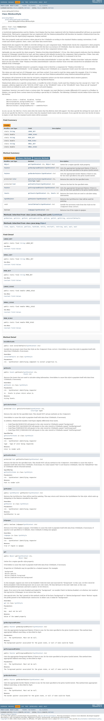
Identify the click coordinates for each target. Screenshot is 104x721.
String (12, 131)
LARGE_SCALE (32, 134)
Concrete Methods (41, 158)
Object (6, 164)
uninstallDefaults (73, 218)
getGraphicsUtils (35, 218)
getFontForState (34, 184)
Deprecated (33, 2)
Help (45, 2)
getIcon (46, 218)
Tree (26, 2)
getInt (53, 218)
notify (43, 227)
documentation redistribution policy (89, 719)
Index (41, 2)
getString (61, 218)
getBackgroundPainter (36, 168)
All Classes (43, 5)
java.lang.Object (8, 18)
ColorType (31, 181)
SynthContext (36, 164)
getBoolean (8, 218)
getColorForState (34, 179)
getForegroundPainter (36, 187)
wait (65, 227)
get (29, 164)
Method (27, 8)
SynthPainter (9, 199)
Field (15, 8)
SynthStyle (13, 29)
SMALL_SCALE (32, 147)
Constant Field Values (12, 249)
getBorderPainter (34, 173)
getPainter (32, 199)
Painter (7, 168)
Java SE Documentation (48, 716)
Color (14, 179)
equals (12, 227)
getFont (25, 218)
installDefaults (34, 204)
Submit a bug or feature (8, 714)
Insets (6, 193)
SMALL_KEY (31, 144)
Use (22, 2)
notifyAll (50, 227)
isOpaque (31, 210)
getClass (27, 227)
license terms (64, 719)
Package (11, 2)
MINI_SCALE (32, 140)
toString (59, 227)
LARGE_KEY (31, 131)
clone (6, 227)
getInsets (31, 193)
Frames (24, 5)
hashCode (35, 227)
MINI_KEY (31, 137)
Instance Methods (24, 158)
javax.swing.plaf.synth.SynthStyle (17, 19)
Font (14, 184)
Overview (4, 2)
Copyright (4, 719)
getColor (17, 218)
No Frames (32, 5)
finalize (19, 227)
